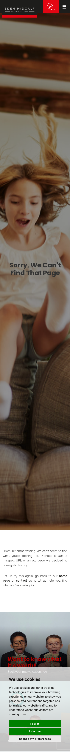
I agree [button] (35, 723)
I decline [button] (35, 731)
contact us (24, 580)
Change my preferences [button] (35, 738)
